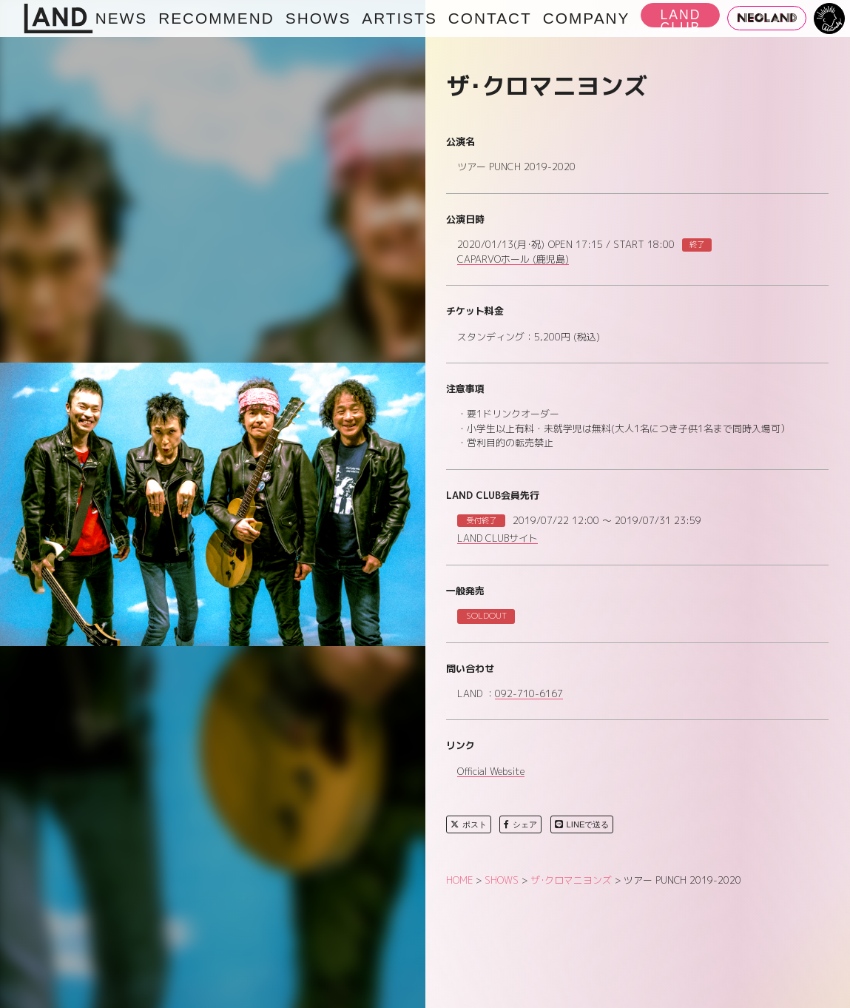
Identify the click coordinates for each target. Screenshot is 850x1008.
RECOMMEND (216, 18)
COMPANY (586, 18)
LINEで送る (582, 824)
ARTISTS (399, 18)
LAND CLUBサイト (497, 539)
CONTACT (490, 18)
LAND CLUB (680, 17)
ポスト (469, 824)
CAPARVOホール (513, 260)
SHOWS (318, 18)
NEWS (121, 18)
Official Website (490, 772)
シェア (520, 824)
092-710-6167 (529, 694)
